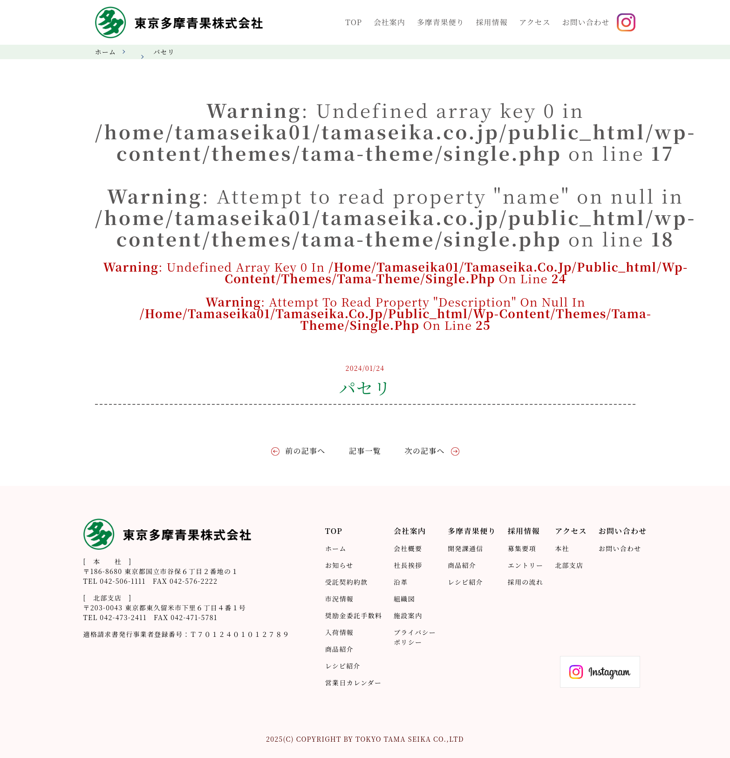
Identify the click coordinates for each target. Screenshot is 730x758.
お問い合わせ (620, 548)
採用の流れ (525, 582)
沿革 (401, 582)
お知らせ (339, 565)
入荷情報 (339, 632)
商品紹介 (339, 649)
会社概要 (408, 548)
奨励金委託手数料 (353, 615)
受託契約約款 (346, 582)
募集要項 (522, 548)
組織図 (404, 598)
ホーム (105, 51)
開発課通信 (465, 548)
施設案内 (408, 615)
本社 (562, 548)
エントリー (525, 565)
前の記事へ (305, 450)
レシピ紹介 (343, 665)
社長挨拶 (408, 565)
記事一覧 (365, 450)
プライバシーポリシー (415, 637)
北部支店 (569, 565)
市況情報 (339, 598)
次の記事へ (424, 450)
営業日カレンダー (353, 682)
